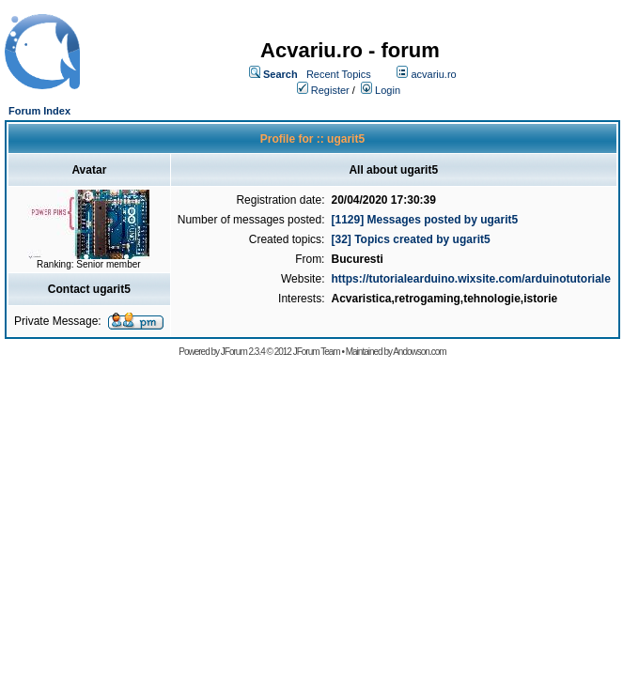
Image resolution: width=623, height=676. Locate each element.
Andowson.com (419, 351)
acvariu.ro (433, 74)
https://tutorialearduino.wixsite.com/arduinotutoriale (470, 278)
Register (330, 90)
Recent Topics (338, 74)
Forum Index (39, 110)
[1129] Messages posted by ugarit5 (424, 219)
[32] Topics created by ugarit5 (410, 239)
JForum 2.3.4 (243, 351)
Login (387, 90)
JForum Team (316, 351)
